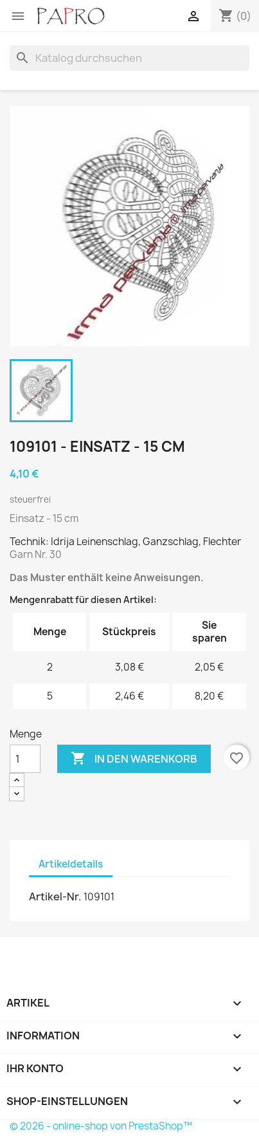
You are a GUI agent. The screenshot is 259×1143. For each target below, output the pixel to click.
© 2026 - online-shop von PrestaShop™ (101, 1126)
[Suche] (129, 58)
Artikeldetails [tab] (71, 864)
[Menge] (25, 759)
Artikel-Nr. (55, 896)
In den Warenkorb (134, 758)
